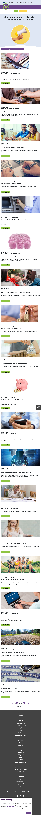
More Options (22, 812)
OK (28, 812)
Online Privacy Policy (10, 806)
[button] (38, 407)
